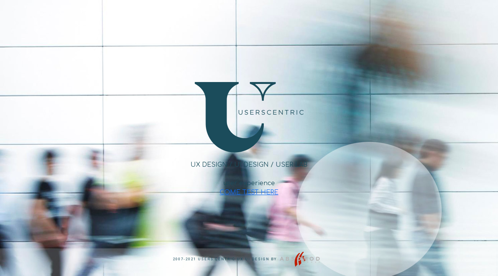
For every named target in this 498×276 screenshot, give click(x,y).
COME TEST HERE (249, 192)
